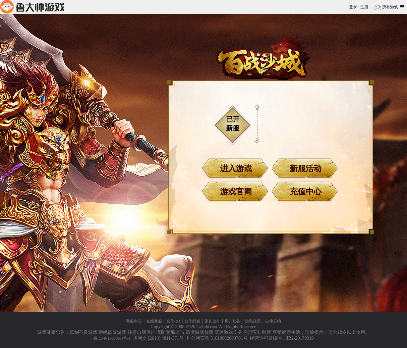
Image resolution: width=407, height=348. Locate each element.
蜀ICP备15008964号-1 (112, 338)
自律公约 (273, 321)
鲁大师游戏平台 (32, 7)
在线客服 (154, 321)
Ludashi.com (206, 326)
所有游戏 (389, 7)
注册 (364, 7)
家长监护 (212, 321)
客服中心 (134, 321)
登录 (353, 7)
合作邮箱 (192, 321)
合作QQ (173, 321)
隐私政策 (253, 321)
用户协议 (233, 321)
